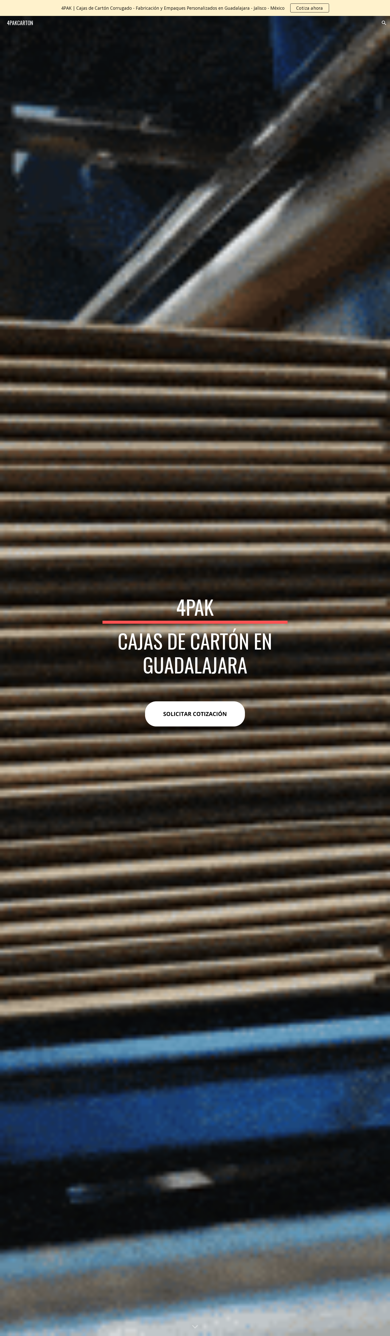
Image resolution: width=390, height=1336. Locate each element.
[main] (195, 640)
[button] (384, 23)
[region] (195, 8)
